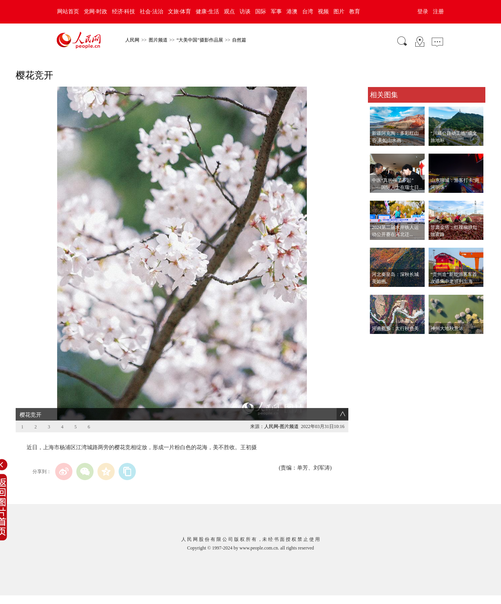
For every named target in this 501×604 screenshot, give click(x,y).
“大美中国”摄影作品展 (200, 40)
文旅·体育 (179, 12)
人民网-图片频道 (281, 426)
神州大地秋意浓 (447, 328)
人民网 (132, 40)
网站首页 (68, 12)
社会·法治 (151, 12)
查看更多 (379, 342)
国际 (260, 12)
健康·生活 (207, 12)
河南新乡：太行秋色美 (395, 328)
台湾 (307, 12)
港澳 (292, 12)
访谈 (245, 12)
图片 (338, 12)
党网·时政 (95, 12)
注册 (438, 12)
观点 (229, 12)
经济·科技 (123, 12)
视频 (323, 12)
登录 (422, 12)
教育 (354, 12)
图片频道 (158, 40)
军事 (276, 12)
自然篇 (239, 40)
